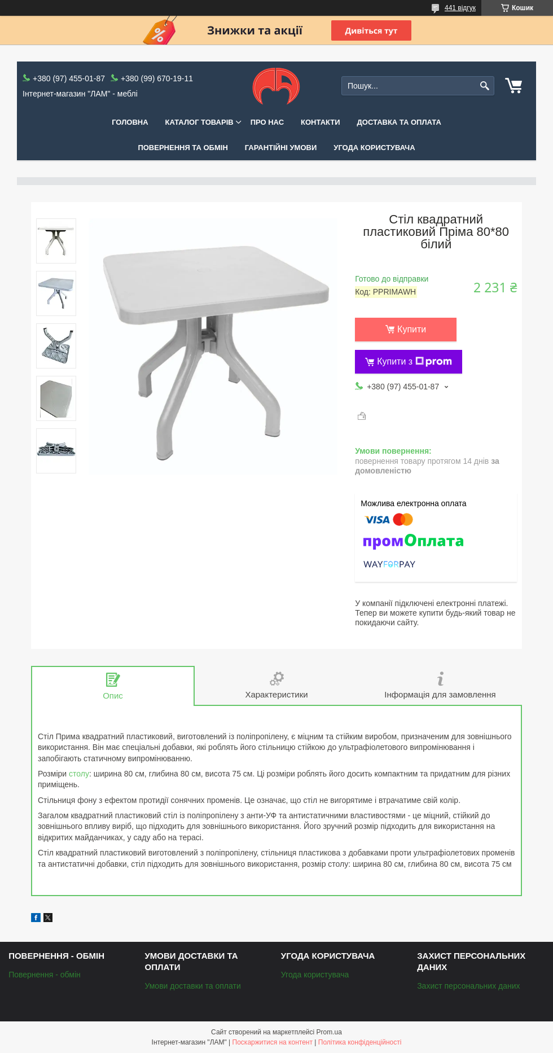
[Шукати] (484, 86)
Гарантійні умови (281, 147)
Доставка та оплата (399, 122)
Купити (411, 329)
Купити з (414, 362)
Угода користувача (374, 147)
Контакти (320, 122)
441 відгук (460, 8)
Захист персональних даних (468, 985)
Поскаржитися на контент (272, 1042)
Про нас (267, 122)
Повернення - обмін (44, 974)
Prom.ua (329, 1032)
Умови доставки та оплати (192, 985)
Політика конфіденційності (360, 1042)
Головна (130, 122)
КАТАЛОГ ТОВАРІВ (199, 122)
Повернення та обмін (182, 147)
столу (79, 773)
